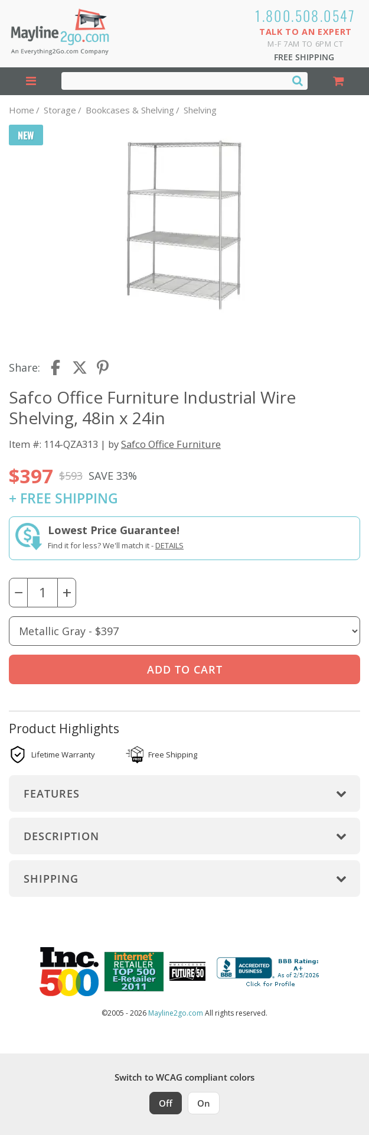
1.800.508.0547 (305, 15)
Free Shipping (304, 57)
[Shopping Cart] (338, 81)
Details (169, 545)
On (203, 1103)
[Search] (297, 80)
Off (165, 1103)
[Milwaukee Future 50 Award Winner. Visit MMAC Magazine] (187, 971)
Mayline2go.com (175, 1013)
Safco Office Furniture (171, 444)
